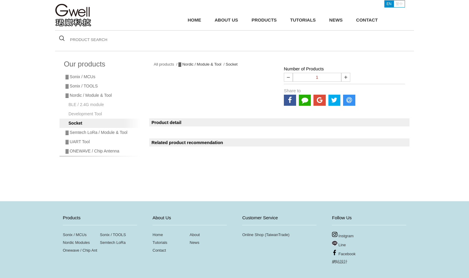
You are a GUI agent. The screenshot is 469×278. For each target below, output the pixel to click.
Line (339, 244)
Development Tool (85, 113)
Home (158, 234)
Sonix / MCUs (74, 234)
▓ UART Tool (78, 141)
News (195, 242)
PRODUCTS (264, 19)
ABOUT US (226, 19)
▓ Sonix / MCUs (80, 76)
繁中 (399, 4)
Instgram (343, 235)
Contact (159, 250)
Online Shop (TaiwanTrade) (266, 234)
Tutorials (160, 242)
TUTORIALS (303, 19)
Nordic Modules (76, 242)
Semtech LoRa (113, 242)
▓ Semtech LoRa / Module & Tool (96, 132)
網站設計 (340, 261)
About (195, 234)
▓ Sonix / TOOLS (82, 86)
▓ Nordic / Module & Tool (89, 95)
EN (389, 4)
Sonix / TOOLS (113, 234)
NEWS (336, 19)
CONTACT (367, 19)
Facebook (344, 253)
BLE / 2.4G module (86, 104)
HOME (194, 19)
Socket (75, 123)
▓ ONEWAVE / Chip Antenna (92, 151)
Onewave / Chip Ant (80, 250)
